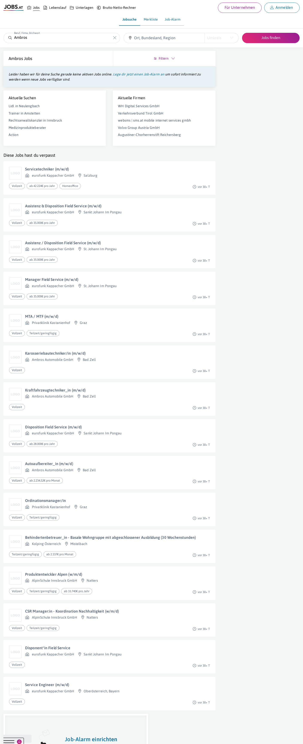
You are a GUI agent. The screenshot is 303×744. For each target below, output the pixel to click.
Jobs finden (270, 37)
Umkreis (214, 38)
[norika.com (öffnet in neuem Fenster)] (152, 736)
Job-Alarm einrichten (255, 122)
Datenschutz (78, 736)
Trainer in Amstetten (24, 118)
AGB (63, 736)
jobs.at (106, 736)
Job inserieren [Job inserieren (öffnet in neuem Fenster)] (28, 736)
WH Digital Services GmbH (105, 111)
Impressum (49, 736)
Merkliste (151, 19)
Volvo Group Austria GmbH (105, 137)
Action (13, 140)
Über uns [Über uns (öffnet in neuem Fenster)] (9, 736)
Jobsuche (129, 19)
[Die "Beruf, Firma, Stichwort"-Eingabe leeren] (114, 37)
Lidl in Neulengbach (24, 111)
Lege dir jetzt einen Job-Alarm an (34, 79)
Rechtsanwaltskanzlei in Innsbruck (35, 125)
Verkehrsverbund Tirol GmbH (107, 118)
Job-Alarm (173, 19)
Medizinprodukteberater (27, 133)
